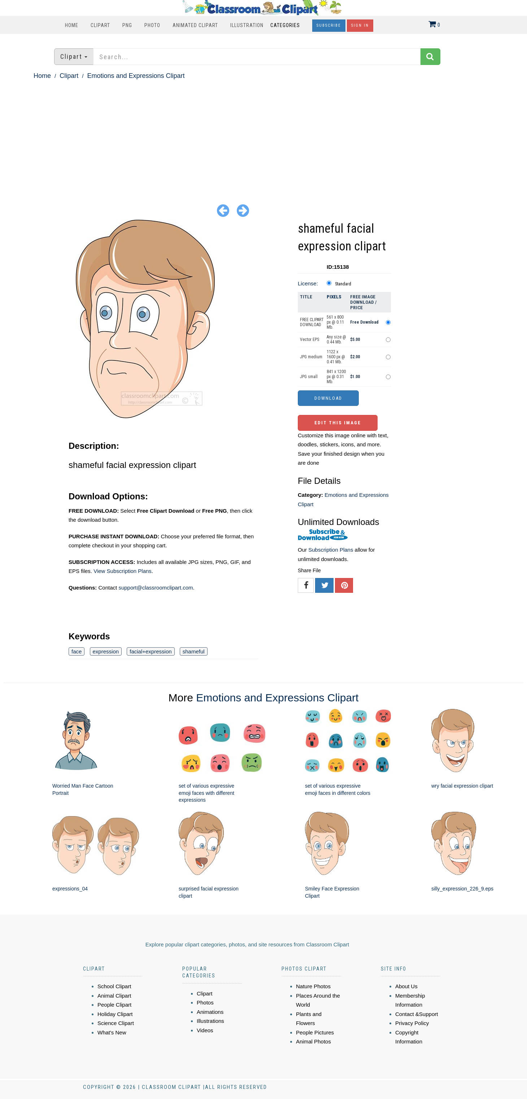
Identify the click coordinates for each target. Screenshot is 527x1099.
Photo (152, 25)
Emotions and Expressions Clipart (135, 75)
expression (106, 651)
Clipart (100, 25)
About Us (406, 986)
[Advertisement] (263, 135)
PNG (127, 25)
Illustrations (210, 1021)
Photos (205, 1002)
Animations (210, 1012)
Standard (343, 283)
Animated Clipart (195, 25)
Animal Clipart (114, 996)
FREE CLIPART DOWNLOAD (312, 322)
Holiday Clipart (115, 1014)
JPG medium (311, 356)
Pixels (334, 296)
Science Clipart (115, 1023)
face (76, 651)
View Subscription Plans (122, 571)
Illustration (247, 25)
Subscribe (329, 25)
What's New (111, 1032)
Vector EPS (309, 339)
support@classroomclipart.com (155, 587)
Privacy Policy (412, 1023)
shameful (194, 651)
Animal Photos (313, 1041)
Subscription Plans (330, 550)
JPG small (309, 376)
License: (308, 283)
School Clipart (114, 986)
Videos (205, 1030)
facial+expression (150, 651)
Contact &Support (416, 1014)
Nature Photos (313, 986)
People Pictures (315, 1032)
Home (71, 25)
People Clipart (114, 1005)
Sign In (360, 25)
